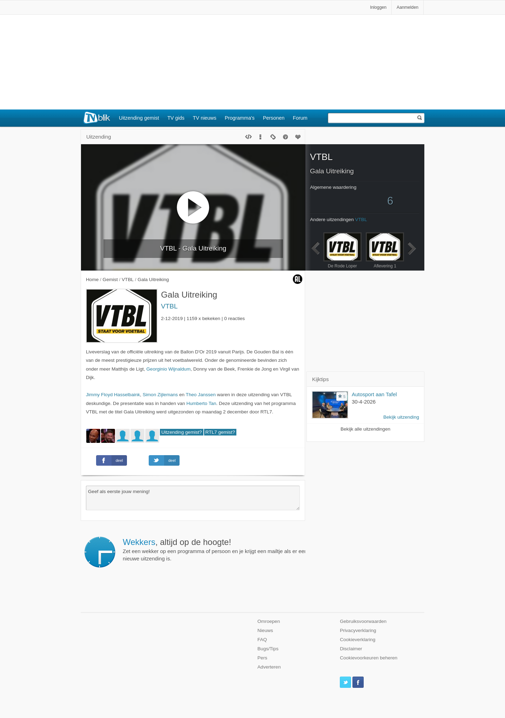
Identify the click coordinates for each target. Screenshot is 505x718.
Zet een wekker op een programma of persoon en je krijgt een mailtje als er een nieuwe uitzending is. (215, 549)
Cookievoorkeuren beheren (368, 657)
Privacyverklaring (358, 630)
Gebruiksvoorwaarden (363, 621)
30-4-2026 (364, 402)
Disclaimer (351, 648)
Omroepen (268, 621)
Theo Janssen (201, 394)
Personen (274, 118)
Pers (262, 657)
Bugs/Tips (267, 648)
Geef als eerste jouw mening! (193, 498)
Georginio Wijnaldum (168, 369)
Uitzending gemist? (181, 432)
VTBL (169, 306)
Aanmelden (407, 7)
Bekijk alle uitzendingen (365, 429)
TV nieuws (204, 118)
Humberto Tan (201, 403)
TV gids (175, 118)
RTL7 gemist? (220, 432)
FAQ (262, 639)
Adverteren (269, 667)
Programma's (240, 118)
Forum (300, 118)
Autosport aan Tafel (374, 394)
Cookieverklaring (357, 639)
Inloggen (378, 7)
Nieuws (265, 630)
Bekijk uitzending (401, 417)
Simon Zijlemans (160, 394)
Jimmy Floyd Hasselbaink (113, 394)
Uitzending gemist (139, 118)
